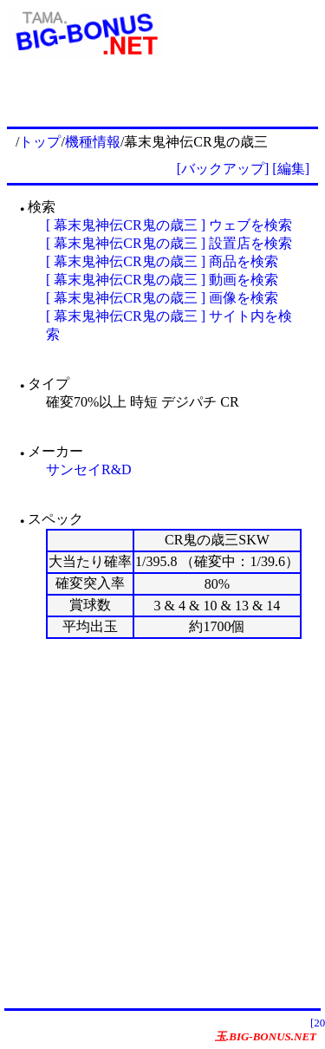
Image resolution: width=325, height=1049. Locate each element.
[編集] (290, 168)
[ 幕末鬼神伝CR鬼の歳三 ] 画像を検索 (162, 297)
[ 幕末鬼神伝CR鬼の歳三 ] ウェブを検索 (169, 225)
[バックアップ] (223, 168)
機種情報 (92, 141)
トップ (40, 141)
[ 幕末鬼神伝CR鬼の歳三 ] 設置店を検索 (169, 243)
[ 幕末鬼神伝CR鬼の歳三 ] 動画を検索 (162, 279)
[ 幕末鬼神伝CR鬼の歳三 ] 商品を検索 (162, 261)
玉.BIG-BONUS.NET (265, 1036)
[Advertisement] (162, 823)
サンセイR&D (89, 469)
